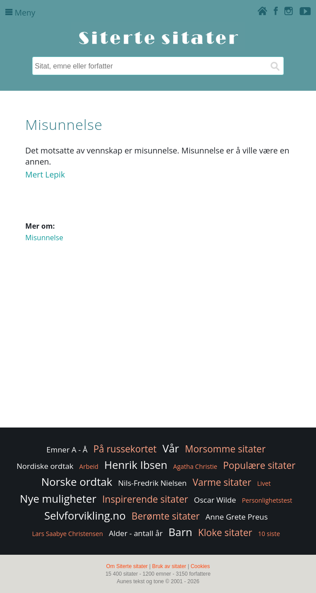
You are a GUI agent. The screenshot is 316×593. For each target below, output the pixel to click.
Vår (170, 448)
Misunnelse (44, 237)
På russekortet (125, 449)
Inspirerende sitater (145, 499)
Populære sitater (259, 465)
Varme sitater (222, 482)
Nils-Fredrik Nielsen (152, 483)
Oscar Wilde (215, 500)
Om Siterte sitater (126, 566)
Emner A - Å (66, 449)
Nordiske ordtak (44, 466)
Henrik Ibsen (135, 464)
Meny (20, 12)
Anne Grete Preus (237, 517)
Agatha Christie (195, 466)
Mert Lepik (45, 174)
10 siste (269, 533)
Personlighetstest (267, 500)
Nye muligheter (58, 498)
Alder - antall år (135, 533)
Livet (264, 483)
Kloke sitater (225, 532)
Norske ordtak (77, 481)
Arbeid (88, 466)
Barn (180, 531)
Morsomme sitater (225, 449)
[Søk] (274, 65)
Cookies (200, 566)
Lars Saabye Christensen (67, 533)
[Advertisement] (158, 354)
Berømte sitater (166, 516)
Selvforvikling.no (85, 515)
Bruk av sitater (169, 566)
